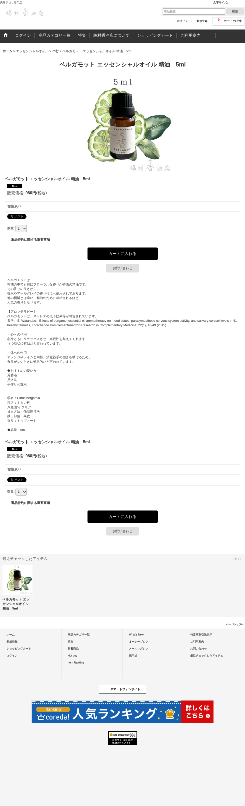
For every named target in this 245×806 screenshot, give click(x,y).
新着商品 (73, 648)
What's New (136, 634)
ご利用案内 (197, 641)
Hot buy (72, 655)
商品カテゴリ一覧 (79, 634)
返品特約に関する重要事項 (30, 240)
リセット (237, 559)
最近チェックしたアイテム (206, 655)
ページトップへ (235, 624)
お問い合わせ (122, 268)
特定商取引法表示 (201, 634)
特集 (70, 641)
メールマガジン (138, 648)
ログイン (182, 21)
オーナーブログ (138, 641)
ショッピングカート (18, 648)
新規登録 (202, 21)
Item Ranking (76, 662)
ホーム (10, 634)
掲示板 (133, 655)
